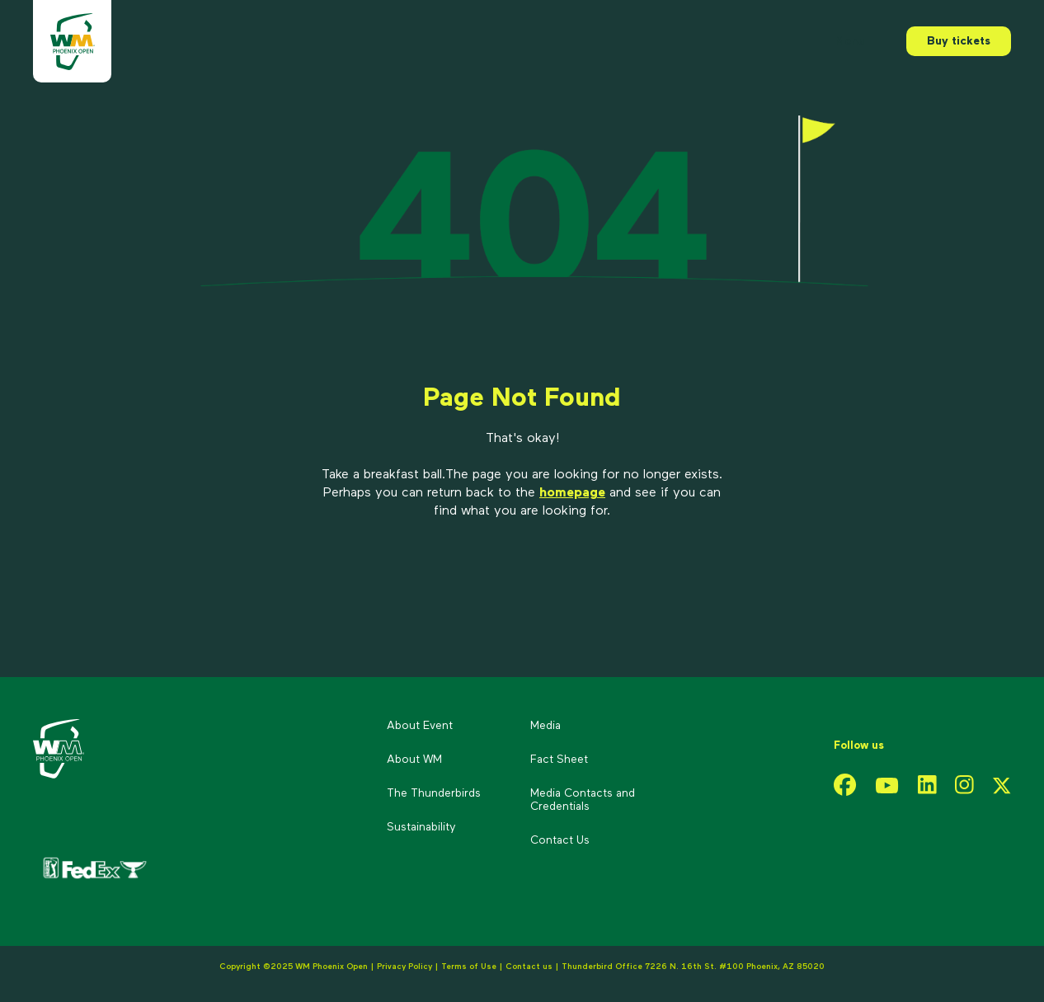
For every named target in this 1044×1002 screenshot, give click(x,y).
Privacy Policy (404, 966)
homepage (572, 493)
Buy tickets (958, 41)
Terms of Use (468, 966)
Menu (849, 41)
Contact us (530, 966)
